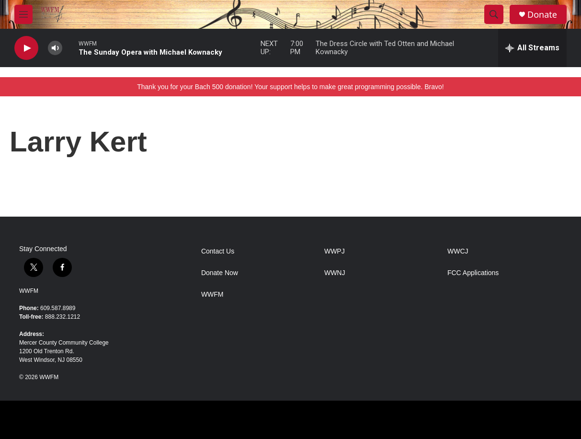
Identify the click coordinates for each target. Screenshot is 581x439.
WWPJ (334, 251)
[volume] (55, 48)
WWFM (28, 291)
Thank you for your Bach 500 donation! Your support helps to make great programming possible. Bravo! (290, 87)
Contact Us (217, 251)
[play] (26, 48)
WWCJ (457, 251)
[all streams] (532, 48)
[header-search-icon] (493, 14)
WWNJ (334, 273)
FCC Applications (473, 273)
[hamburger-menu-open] (23, 14)
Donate (542, 15)
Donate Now (219, 273)
